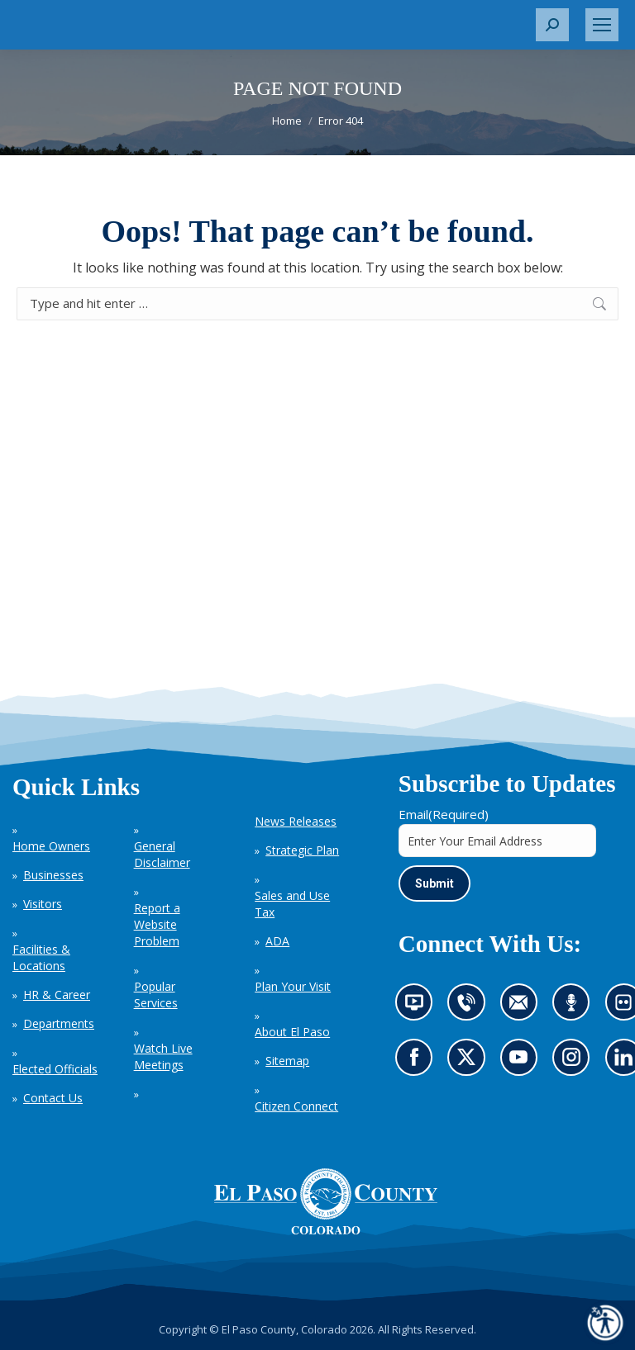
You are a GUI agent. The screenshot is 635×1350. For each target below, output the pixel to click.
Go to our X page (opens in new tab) (470, 1062)
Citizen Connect (296, 1106)
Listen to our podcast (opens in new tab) (575, 1008)
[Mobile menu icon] (601, 24)
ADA (277, 941)
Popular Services (156, 994)
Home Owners (51, 846)
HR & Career (56, 994)
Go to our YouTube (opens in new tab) (522, 1062)
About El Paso (292, 1032)
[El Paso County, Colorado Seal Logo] (325, 1201)
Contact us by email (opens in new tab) (523, 1008)
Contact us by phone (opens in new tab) (470, 1008)
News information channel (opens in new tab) (419, 1008)
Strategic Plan (302, 850)
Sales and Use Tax (292, 904)
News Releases (296, 821)
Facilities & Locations (41, 957)
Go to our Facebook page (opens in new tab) (418, 1062)
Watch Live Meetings (163, 1056)
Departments (58, 1023)
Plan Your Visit (293, 986)
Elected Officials (55, 1069)
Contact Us (53, 1098)
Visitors (42, 904)
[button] (552, 24)
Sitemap (287, 1060)
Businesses (53, 875)
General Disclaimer (162, 854)
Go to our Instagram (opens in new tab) (576, 1062)
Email (444, 814)
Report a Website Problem (157, 924)
